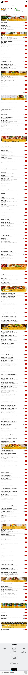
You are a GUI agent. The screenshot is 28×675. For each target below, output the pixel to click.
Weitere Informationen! (25, 674)
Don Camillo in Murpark (14, 659)
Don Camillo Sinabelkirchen (14, 663)
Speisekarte (5, 14)
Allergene (23, 651)
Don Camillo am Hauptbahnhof (14, 651)
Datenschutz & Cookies (23, 652)
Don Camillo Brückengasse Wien (14, 653)
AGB (23, 649)
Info (23, 14)
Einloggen (4, 648)
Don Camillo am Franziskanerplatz (14, 649)
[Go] (26, 6)
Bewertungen (15, 14)
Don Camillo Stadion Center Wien (14, 665)
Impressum (23, 648)
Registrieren (4, 649)
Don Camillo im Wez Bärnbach (14, 656)
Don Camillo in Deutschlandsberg (14, 658)
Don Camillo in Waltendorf (14, 662)
